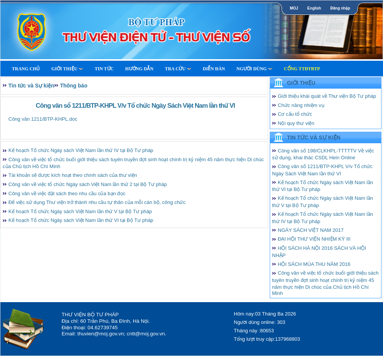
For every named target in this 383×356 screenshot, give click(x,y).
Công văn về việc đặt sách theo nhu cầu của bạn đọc (66, 193)
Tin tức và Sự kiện (31, 86)
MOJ (294, 8)
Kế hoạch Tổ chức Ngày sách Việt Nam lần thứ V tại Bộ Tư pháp (80, 211)
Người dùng (254, 68)
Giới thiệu (67, 68)
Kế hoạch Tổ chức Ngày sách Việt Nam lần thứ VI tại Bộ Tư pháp (80, 220)
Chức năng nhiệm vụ (301, 105)
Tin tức (104, 68)
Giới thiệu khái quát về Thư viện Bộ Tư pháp (327, 96)
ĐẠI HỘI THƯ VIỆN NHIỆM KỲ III (314, 239)
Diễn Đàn (214, 68)
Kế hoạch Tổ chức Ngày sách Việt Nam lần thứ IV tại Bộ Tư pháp (80, 150)
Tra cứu (178, 68)
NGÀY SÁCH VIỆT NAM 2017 (311, 230)
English (314, 8)
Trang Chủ (26, 68)
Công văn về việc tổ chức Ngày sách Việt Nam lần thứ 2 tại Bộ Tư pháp (87, 184)
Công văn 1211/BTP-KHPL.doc (42, 119)
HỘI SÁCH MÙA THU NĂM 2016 (314, 264)
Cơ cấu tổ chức (295, 114)
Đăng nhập (340, 8)
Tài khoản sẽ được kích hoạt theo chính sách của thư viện (72, 175)
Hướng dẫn (139, 68)
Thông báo (74, 86)
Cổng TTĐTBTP (302, 68)
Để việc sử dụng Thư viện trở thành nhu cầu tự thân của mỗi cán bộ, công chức (97, 202)
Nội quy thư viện (296, 123)
